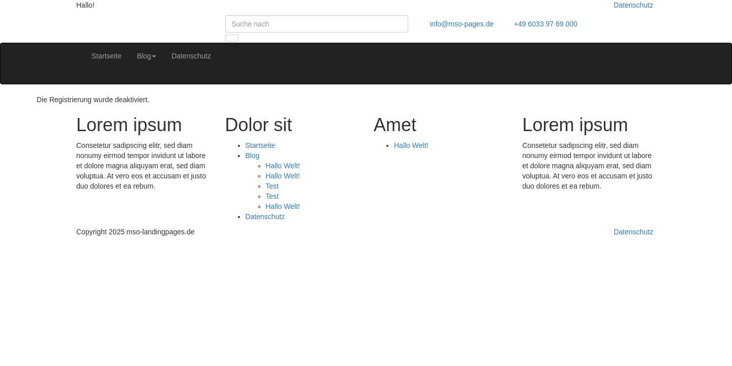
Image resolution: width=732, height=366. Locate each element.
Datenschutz (633, 5)
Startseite (106, 56)
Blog (146, 56)
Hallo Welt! (283, 166)
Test (272, 186)
